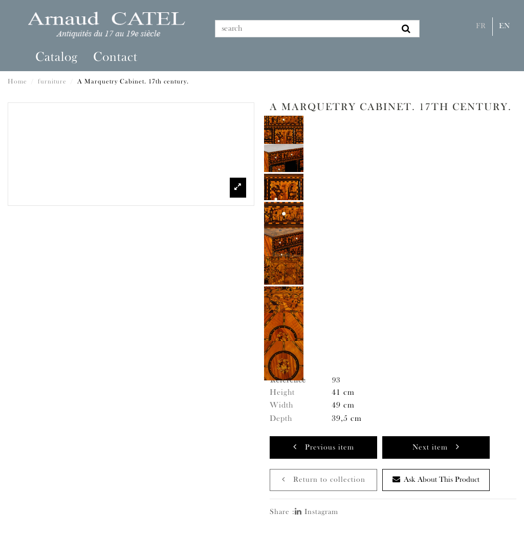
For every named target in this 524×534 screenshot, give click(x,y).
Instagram (316, 512)
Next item (436, 447)
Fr (481, 26)
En (504, 26)
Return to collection (323, 479)
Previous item (323, 447)
